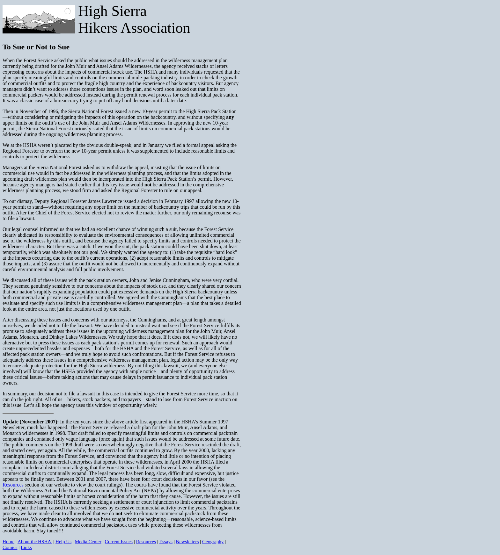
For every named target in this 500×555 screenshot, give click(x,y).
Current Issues (119, 541)
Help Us (63, 541)
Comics (10, 547)
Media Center (88, 541)
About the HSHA (35, 541)
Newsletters (187, 541)
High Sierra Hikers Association (134, 19)
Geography (213, 541)
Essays (166, 541)
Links (26, 547)
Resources (13, 484)
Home (8, 541)
